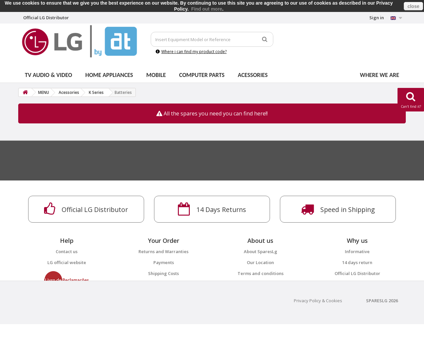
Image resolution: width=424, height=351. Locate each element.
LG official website (66, 262)
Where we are (379, 75)
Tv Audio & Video (48, 75)
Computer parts (202, 75)
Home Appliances (109, 75)
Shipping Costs (163, 273)
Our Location (260, 262)
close (413, 6)
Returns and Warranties (163, 251)
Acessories (253, 75)
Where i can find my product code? (191, 51)
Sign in (376, 18)
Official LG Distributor (357, 273)
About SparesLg (260, 251)
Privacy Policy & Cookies (318, 327)
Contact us (67, 251)
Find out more (206, 9)
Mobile (156, 75)
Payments (163, 262)
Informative (357, 251)
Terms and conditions (261, 273)
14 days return (357, 262)
